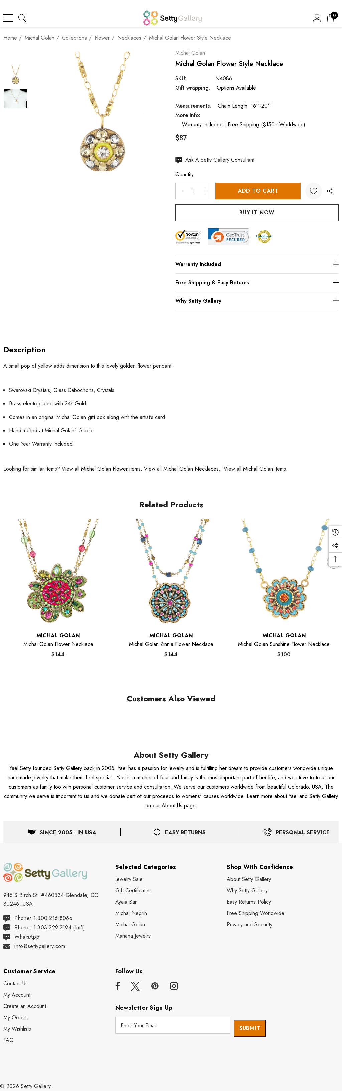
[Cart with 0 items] (330, 17)
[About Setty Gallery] (249, 879)
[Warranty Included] (260, 264)
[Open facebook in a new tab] (117, 986)
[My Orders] (15, 1018)
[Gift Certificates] (133, 890)
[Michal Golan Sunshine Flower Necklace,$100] (284, 572)
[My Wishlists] (17, 1029)
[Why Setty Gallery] (260, 301)
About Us (172, 805)
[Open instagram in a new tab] (174, 986)
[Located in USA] (62, 832)
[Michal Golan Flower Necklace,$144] (58, 572)
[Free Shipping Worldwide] (255, 913)
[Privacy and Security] (249, 924)
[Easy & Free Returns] (179, 832)
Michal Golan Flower (104, 469)
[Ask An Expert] (220, 160)
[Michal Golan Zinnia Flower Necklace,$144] (171, 572)
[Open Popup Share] (330, 191)
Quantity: (191, 174)
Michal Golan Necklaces (191, 469)
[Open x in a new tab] (135, 986)
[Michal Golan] (130, 924)
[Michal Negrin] (131, 913)
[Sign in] (317, 17)
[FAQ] (8, 1040)
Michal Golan (196, 53)
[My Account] (16, 995)
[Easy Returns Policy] (249, 902)
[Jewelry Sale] (129, 879)
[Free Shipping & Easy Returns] (260, 282)
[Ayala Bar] (126, 902)
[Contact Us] (15, 984)
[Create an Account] (24, 1006)
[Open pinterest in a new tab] (155, 986)
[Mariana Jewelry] (133, 936)
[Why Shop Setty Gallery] (247, 890)
